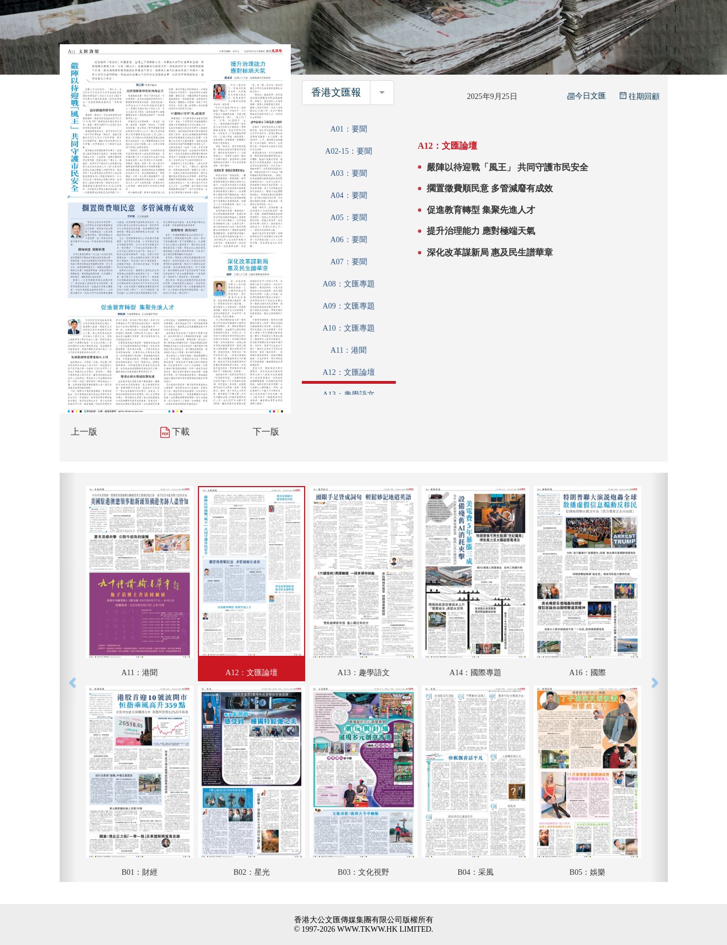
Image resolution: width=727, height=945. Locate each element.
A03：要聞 (348, 173)
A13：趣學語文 (348, 394)
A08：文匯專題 (348, 284)
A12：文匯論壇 (348, 372)
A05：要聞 (348, 217)
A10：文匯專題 (348, 328)
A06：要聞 (348, 240)
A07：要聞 (348, 262)
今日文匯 (586, 96)
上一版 (84, 431)
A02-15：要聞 (348, 151)
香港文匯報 (336, 92)
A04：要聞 (348, 195)
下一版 (266, 431)
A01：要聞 (348, 129)
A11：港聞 (349, 350)
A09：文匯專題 (348, 306)
